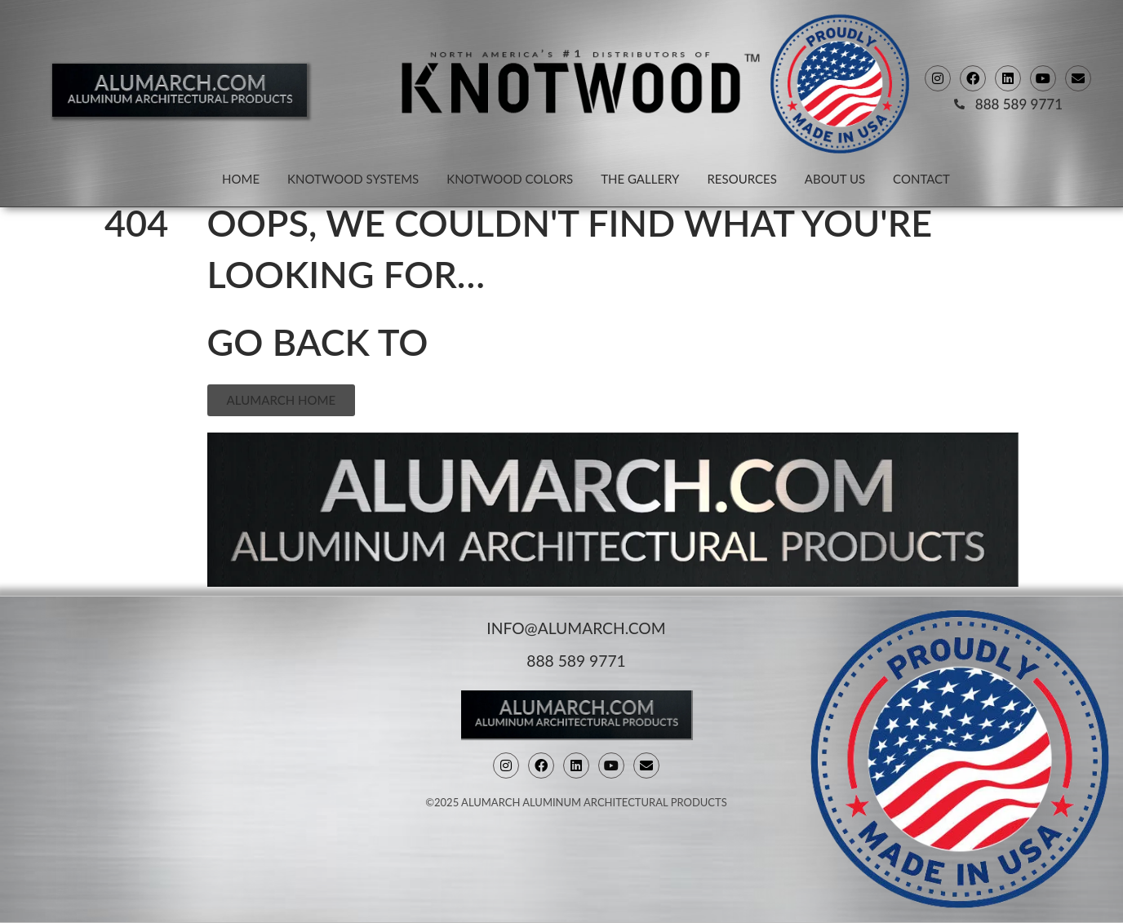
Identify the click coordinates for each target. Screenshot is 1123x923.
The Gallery (640, 178)
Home (241, 178)
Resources (741, 178)
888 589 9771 (576, 659)
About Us (835, 178)
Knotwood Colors (509, 178)
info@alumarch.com (575, 626)
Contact (921, 178)
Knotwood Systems (353, 178)
